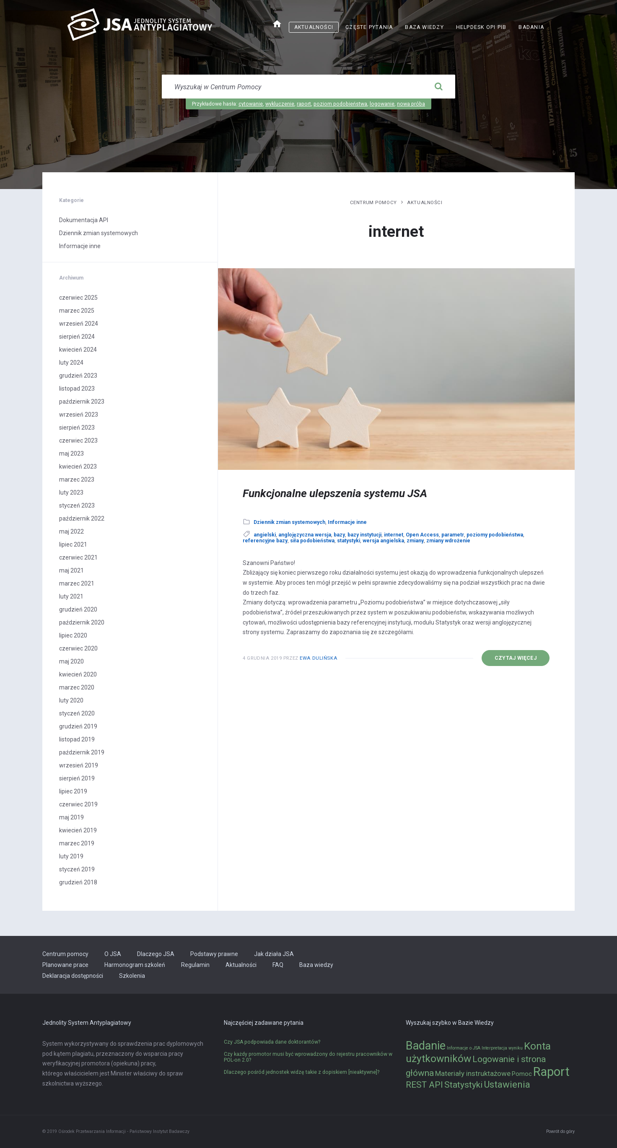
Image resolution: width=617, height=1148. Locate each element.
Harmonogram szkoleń (134, 964)
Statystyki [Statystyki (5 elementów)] (463, 1085)
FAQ (277, 964)
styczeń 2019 (77, 869)
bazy (339, 535)
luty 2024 (71, 362)
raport (304, 104)
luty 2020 (71, 700)
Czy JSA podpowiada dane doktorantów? (272, 1042)
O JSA (112, 954)
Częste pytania (369, 27)
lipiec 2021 (73, 544)
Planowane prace (65, 964)
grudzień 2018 (78, 882)
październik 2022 (81, 518)
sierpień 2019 (77, 778)
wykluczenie (279, 104)
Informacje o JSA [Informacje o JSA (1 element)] (463, 1048)
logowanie (382, 104)
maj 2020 (71, 661)
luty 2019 (71, 856)
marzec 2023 (76, 479)
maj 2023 (71, 453)
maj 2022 (71, 531)
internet (393, 535)
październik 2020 (81, 622)
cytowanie (251, 104)
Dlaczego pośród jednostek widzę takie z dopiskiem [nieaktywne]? (301, 1072)
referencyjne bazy (265, 541)
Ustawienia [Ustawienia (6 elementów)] (507, 1084)
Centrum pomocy (373, 202)
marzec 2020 (76, 687)
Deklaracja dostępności (72, 975)
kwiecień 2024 (78, 349)
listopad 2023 (77, 388)
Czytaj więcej (516, 658)
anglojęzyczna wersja (304, 535)
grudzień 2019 (78, 726)
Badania (531, 27)
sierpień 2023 (77, 427)
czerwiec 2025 (78, 297)
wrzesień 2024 (78, 323)
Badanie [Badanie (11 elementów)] (426, 1045)
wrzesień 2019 (78, 765)
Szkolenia (132, 975)
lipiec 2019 (73, 791)
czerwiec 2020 (78, 648)
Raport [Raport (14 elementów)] (551, 1072)
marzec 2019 (76, 843)
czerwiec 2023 (78, 440)
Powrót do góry (560, 1131)
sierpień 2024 (77, 336)
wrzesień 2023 (78, 414)
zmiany (415, 541)
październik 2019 (81, 752)
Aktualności (313, 27)
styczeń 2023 (77, 505)
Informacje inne (347, 522)
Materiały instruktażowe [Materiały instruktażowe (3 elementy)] (473, 1073)
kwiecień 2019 (78, 830)
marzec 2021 (76, 583)
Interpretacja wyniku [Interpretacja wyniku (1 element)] (502, 1048)
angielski (265, 535)
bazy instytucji (364, 535)
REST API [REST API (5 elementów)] (424, 1085)
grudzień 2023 (78, 375)
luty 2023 (71, 492)
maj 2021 (71, 570)
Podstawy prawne (214, 954)
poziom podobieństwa (340, 104)
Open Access (422, 535)
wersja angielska (383, 541)
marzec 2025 (76, 310)
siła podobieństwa (312, 541)
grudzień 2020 (78, 609)
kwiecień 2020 (78, 674)
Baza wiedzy (424, 27)
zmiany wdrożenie (448, 541)
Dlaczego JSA (155, 954)
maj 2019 (71, 817)
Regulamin (195, 964)
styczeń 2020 (77, 713)
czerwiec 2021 (78, 557)
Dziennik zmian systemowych (289, 522)
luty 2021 (71, 596)
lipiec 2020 (73, 635)
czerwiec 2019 (78, 804)
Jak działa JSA (274, 954)
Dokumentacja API (83, 220)
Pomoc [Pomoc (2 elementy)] (522, 1074)
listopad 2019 (77, 739)
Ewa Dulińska (318, 658)
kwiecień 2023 (78, 466)
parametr (452, 535)
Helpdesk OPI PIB (481, 27)
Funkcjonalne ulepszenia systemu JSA (335, 493)
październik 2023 (81, 401)
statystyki (348, 541)
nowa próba (411, 104)
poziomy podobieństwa (495, 535)
